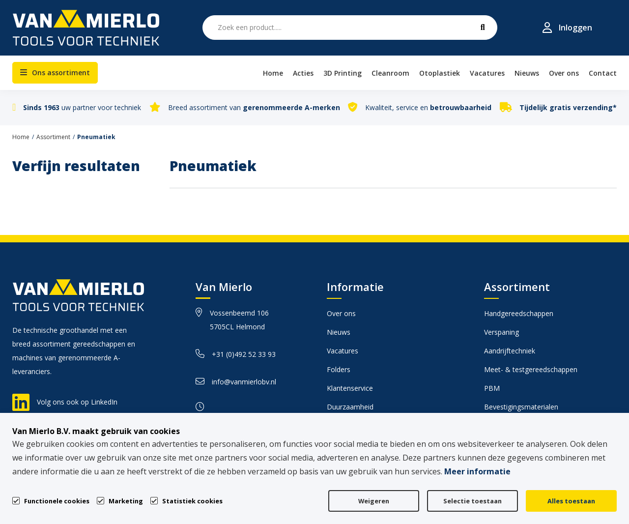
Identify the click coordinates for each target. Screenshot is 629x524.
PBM (492, 388)
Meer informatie (477, 471)
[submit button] (482, 27)
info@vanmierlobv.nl (236, 381)
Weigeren (373, 500)
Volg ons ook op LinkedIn (77, 402)
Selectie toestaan (472, 500)
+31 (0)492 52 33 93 (236, 354)
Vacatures (342, 350)
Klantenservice (350, 388)
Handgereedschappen (518, 313)
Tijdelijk (568, 107)
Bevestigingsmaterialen (521, 406)
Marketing (126, 500)
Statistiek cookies (192, 500)
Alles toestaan (571, 500)
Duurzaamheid (350, 406)
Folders (338, 369)
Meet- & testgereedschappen (530, 369)
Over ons (341, 313)
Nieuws (338, 332)
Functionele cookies (56, 500)
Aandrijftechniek (509, 350)
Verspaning (501, 332)
